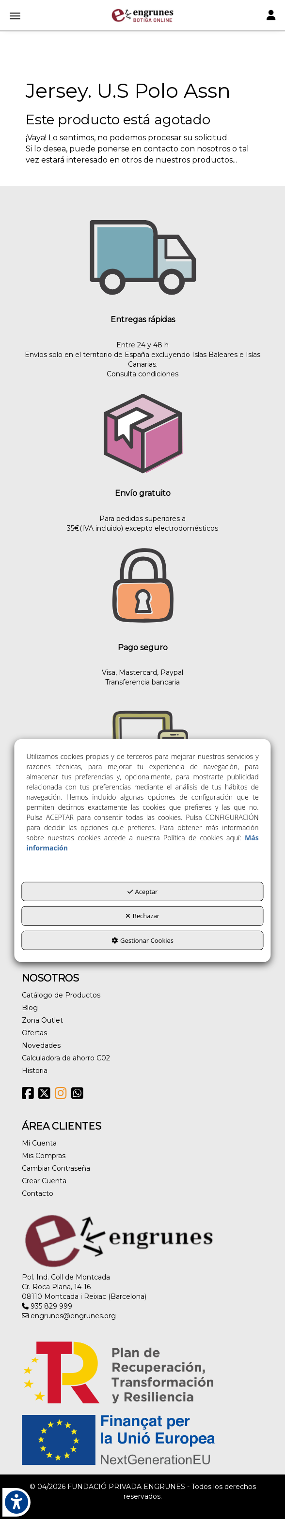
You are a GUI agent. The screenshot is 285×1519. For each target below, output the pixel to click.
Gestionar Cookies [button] (142, 940)
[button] (142, 15)
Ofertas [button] (34, 1032)
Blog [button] (30, 1007)
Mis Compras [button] (43, 1155)
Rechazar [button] (142, 915)
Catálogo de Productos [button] (61, 995)
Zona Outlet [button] (42, 1020)
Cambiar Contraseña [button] (56, 1168)
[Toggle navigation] (271, 16)
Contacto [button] (37, 1193)
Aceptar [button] (142, 891)
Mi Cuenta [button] (39, 1143)
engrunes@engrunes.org (69, 1315)
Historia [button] (35, 1070)
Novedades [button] (41, 1045)
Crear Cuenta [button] (44, 1180)
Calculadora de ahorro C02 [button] (66, 1058)
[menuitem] (142, 995)
